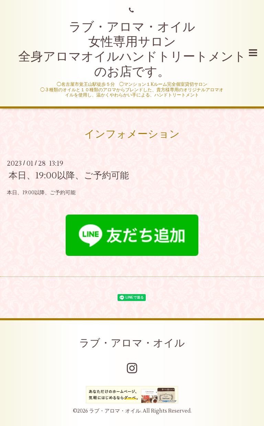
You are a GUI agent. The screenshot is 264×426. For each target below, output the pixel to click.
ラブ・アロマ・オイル (132, 343)
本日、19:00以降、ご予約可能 (69, 175)
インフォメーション (132, 134)
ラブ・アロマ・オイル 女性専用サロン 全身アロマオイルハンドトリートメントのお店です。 (132, 49)
